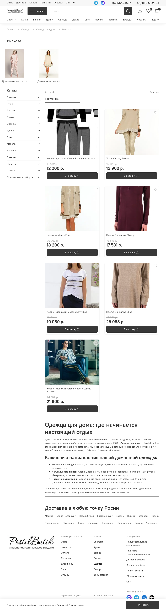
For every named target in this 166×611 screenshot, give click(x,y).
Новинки (141, 19)
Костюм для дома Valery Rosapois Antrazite (71, 158)
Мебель (99, 19)
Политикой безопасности (70, 605)
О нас (10, 2)
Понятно (143, 605)
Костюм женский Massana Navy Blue (67, 311)
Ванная (37, 19)
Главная (11, 29)
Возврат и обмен (135, 565)
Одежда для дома (46, 29)
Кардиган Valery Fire (58, 235)
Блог (63, 569)
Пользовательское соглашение (136, 543)
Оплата (33, 2)
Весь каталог (101, 574)
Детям (49, 19)
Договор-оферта (135, 559)
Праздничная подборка (20, 177)
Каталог (37, 11)
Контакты (45, 2)
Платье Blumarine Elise (119, 311)
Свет (87, 19)
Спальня (11, 19)
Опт (68, 2)
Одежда (62, 19)
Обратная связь (135, 576)
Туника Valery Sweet (117, 158)
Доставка (21, 2)
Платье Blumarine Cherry (120, 235)
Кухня (24, 19)
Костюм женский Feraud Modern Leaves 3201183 (69, 390)
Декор (75, 19)
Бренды (127, 19)
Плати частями (134, 570)
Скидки (11, 170)
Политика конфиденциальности (138, 552)
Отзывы (58, 2)
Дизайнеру (67, 563)
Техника (113, 19)
